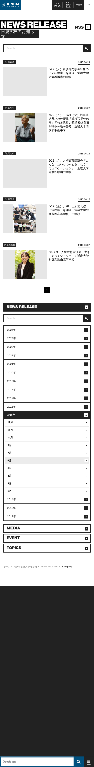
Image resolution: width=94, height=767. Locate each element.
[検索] (37, 579)
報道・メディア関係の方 (13, 638)
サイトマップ (52, 638)
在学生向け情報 (9, 657)
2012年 (11, 516)
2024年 (11, 338)
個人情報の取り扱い (55, 633)
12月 (10, 422)
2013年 (11, 507)
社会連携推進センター (12, 676)
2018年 (11, 389)
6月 (9, 460)
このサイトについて (55, 628)
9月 (9, 445)
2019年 (11, 381)
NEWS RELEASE (49, 566)
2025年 (11, 329)
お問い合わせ (8, 633)
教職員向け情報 (9, 671)
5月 (9, 468)
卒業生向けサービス (11, 667)
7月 (9, 452)
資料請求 (79, 5)
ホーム (7, 566)
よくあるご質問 (9, 647)
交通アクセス (57, 5)
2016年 (11, 406)
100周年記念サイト (11, 652)
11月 (10, 430)
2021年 (11, 363)
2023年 (11, 346)
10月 (10, 437)
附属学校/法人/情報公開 (25, 566)
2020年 (11, 372)
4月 (9, 475)
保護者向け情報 (9, 662)
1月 (9, 490)
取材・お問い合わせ (68, 5)
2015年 (11, 414)
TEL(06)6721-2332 (10, 694)
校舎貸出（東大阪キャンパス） (15, 681)
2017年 (11, 398)
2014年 (11, 499)
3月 (9, 483)
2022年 (11, 355)
